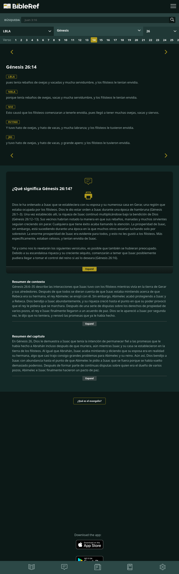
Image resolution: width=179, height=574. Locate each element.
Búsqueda (12, 20)
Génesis (63, 30)
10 (65, 40)
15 (101, 40)
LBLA (11, 76)
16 (108, 40)
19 (129, 40)
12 (79, 40)
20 (136, 40)
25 (171, 40)
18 (122, 40)
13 (86, 40)
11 (72, 40)
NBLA (11, 92)
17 (115, 40)
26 (148, 31)
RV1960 (13, 122)
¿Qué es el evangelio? (89, 401)
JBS (10, 137)
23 (157, 40)
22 (150, 40)
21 (143, 40)
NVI (10, 107)
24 (164, 40)
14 (93, 40)
